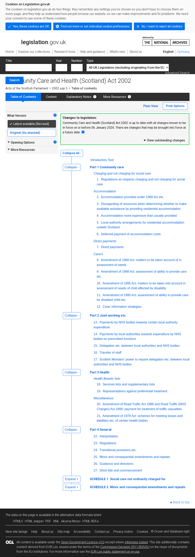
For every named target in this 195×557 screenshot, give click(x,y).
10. (99, 283)
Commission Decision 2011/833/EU (124, 547)
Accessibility (82, 531)
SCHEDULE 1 (99, 479)
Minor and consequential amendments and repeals (134, 457)
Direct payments (105, 241)
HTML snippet (34, 521)
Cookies (142, 531)
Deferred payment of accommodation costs (130, 234)
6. (98, 234)
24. (96, 450)
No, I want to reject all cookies (161, 26)
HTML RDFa (90, 521)
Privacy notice (123, 531)
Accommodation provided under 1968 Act (132, 197)
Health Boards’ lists (107, 378)
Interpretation (108, 436)
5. (98, 222)
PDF (48, 521)
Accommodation (105, 191)
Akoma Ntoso (70, 521)
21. (99, 416)
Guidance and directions (116, 463)
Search (14, 80)
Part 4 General (100, 429)
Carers (98, 254)
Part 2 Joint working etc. (108, 315)
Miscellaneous (103, 398)
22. (96, 436)
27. (96, 470)
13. (96, 322)
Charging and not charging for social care (122, 173)
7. (98, 247)
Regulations (107, 443)
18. (99, 384)
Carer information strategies (121, 306)
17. (96, 359)
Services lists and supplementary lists (128, 384)
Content (51, 97)
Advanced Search (177, 73)
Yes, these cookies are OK (31, 26)
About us (47, 531)
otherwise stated (136, 542)
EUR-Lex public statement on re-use (115, 551)
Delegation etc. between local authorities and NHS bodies (139, 345)
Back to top (181, 502)
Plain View (150, 106)
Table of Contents (23, 97)
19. (99, 391)
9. (98, 271)
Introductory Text (102, 160)
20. (99, 404)
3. (98, 204)
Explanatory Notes (78, 97)
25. (96, 457)
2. (98, 197)
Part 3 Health (99, 372)
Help (34, 531)
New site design (16, 531)
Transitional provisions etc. (117, 450)
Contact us (102, 531)
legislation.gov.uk (35, 41)
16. (96, 352)
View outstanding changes (164, 140)
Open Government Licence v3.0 (82, 542)
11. (99, 295)
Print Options (175, 106)
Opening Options (21, 142)
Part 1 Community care (107, 167)
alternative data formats (76, 515)
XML (56, 521)
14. (96, 334)
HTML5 (18, 521)
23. (96, 443)
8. (98, 260)
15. (96, 345)
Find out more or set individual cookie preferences (95, 26)
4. (98, 215)
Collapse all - (71, 153)
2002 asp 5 (60, 88)
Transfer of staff (110, 352)
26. (96, 463)
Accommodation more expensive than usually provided (138, 215)
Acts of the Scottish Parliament (26, 88)
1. (98, 179)
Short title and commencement (120, 470)
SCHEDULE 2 (99, 487)
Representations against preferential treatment (134, 391)
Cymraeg (183, 52)
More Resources (114, 97)
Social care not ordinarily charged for (137, 479)
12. (99, 306)
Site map (63, 531)
